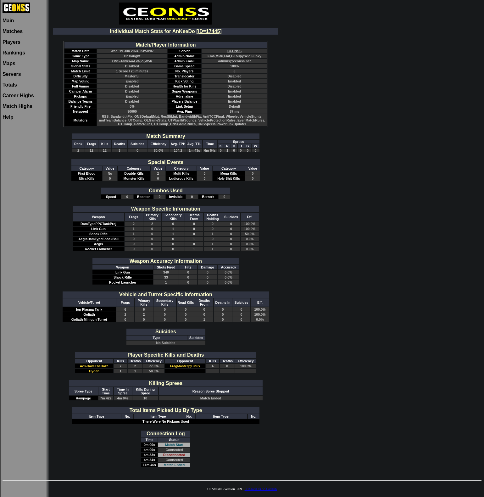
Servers (12, 74)
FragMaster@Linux (185, 366)
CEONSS (234, 51)
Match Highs (17, 106)
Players (11, 42)
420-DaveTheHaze (94, 366)
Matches (13, 31)
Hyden (94, 371)
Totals (10, 85)
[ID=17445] (209, 31)
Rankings (14, 52)
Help (8, 117)
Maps (9, 63)
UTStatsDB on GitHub (261, 489)
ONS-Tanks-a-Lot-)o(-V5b (132, 61)
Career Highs (18, 95)
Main (8, 20)
